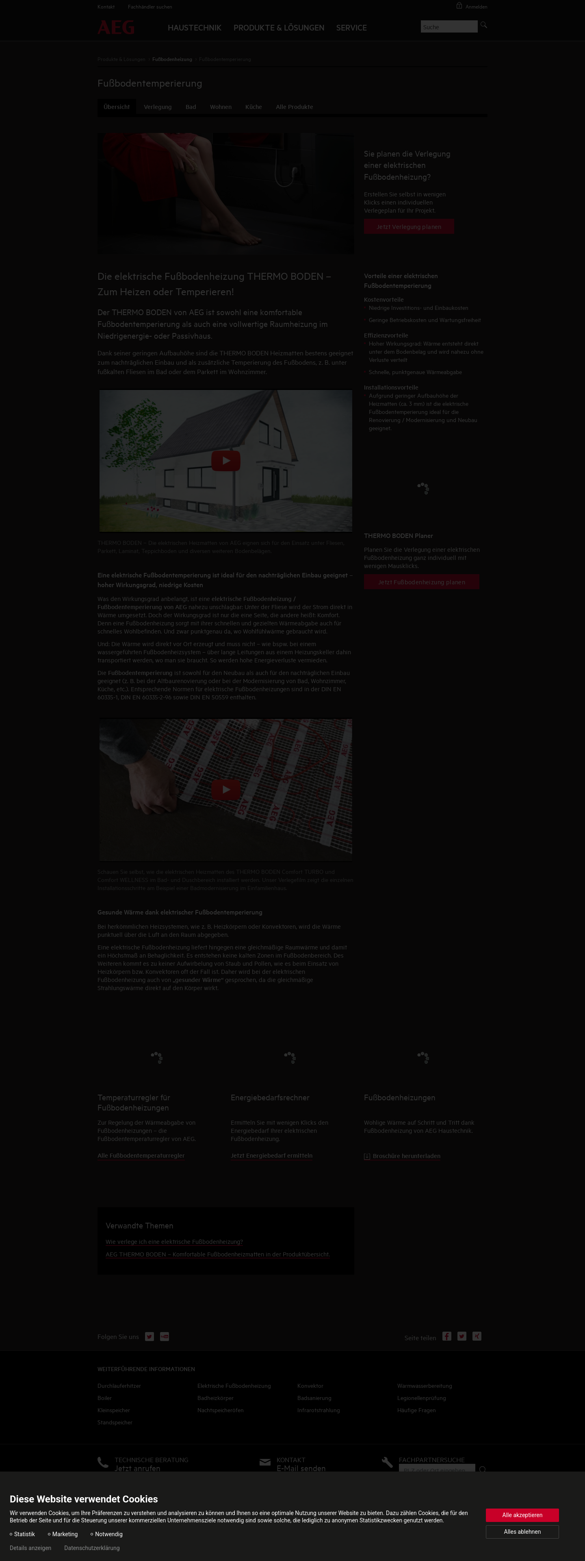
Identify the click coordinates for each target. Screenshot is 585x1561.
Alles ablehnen (522, 1531)
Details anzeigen (30, 1548)
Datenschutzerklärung (91, 1548)
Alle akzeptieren (523, 1515)
